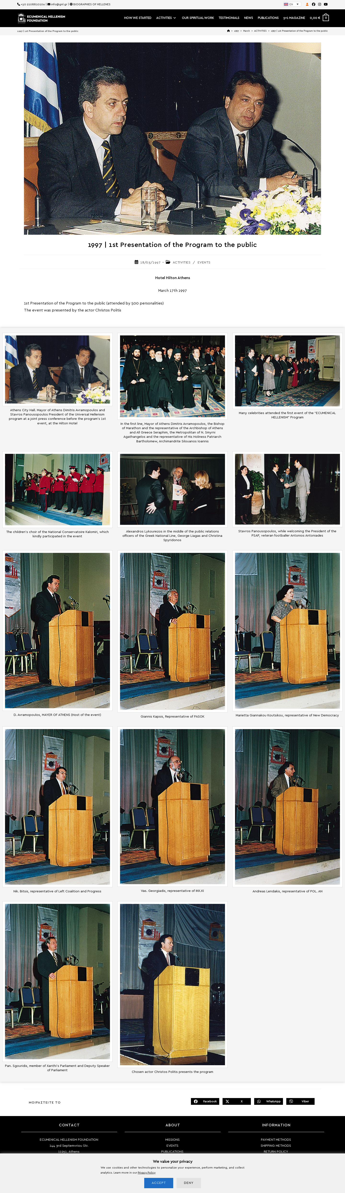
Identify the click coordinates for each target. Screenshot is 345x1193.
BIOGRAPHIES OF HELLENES (91, 4)
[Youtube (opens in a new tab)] (325, 4)
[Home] (228, 31)
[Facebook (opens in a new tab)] (313, 4)
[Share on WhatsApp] (268, 1101)
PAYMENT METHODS (276, 1139)
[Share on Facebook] (205, 1101)
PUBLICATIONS (172, 1151)
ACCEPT (159, 1183)
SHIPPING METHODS (276, 1145)
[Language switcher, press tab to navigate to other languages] (292, 4)
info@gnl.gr (59, 4)
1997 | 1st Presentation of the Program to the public (299, 31)
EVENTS (204, 262)
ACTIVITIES (182, 262)
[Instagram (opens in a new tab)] (319, 4)
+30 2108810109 (33, 4)
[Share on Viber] (300, 1101)
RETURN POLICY (276, 1151)
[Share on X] (236, 1101)
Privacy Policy (146, 1172)
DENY (189, 1183)
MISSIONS (172, 1139)
